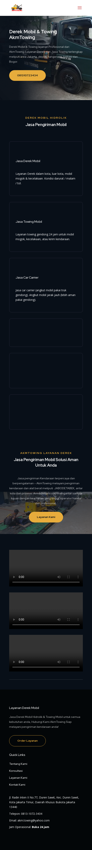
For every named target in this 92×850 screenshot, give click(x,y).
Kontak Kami (17, 784)
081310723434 (27, 75)
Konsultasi (16, 771)
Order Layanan (27, 740)
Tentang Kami (18, 764)
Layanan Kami (46, 517)
